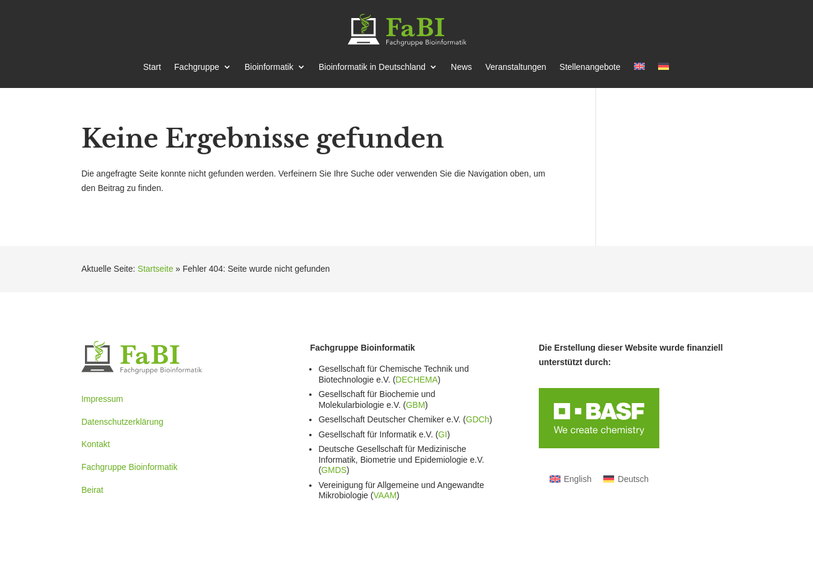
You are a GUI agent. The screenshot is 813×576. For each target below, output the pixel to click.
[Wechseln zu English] (571, 478)
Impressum (102, 399)
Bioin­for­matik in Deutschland (372, 67)
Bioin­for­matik (269, 67)
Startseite (155, 269)
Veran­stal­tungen (515, 67)
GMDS (334, 470)
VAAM (385, 495)
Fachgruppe (196, 67)
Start (152, 67)
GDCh (477, 419)
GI (442, 434)
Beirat (92, 490)
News (461, 67)
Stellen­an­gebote (589, 67)
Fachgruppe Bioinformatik (129, 467)
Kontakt (95, 444)
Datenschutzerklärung (122, 422)
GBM (415, 405)
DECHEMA (416, 379)
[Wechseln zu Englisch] (639, 75)
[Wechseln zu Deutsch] (625, 478)
